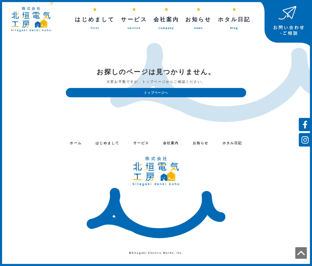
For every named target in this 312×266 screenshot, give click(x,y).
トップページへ (156, 93)
